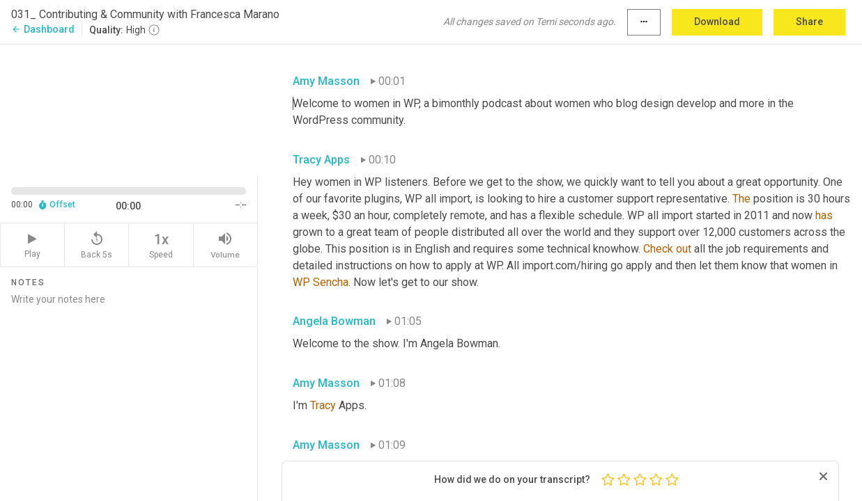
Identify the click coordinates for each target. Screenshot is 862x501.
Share (809, 21)
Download (717, 21)
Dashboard (43, 29)
